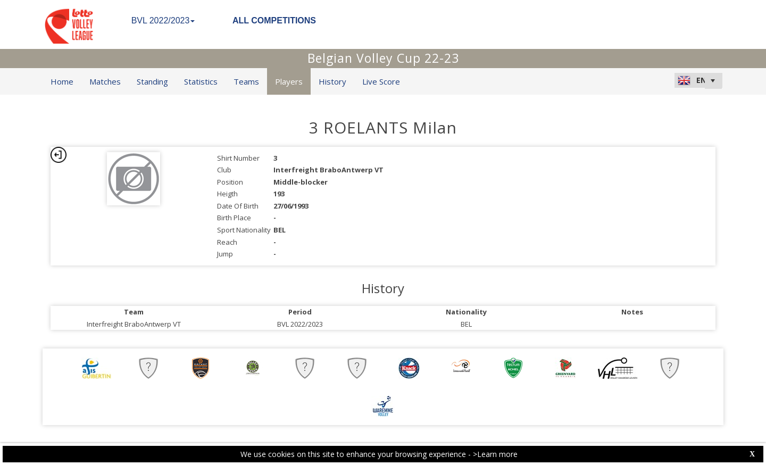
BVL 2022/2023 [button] (163, 20)
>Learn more (495, 454)
